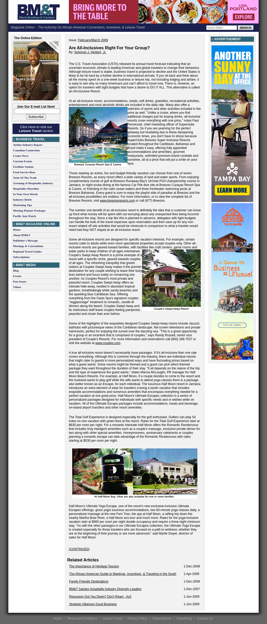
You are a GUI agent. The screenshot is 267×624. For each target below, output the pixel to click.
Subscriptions (21, 257)
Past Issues (19, 281)
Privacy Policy (137, 618)
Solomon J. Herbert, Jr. (90, 52)
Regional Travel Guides (27, 251)
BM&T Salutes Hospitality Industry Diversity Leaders (105, 589)
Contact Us (205, 618)
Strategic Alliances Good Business (93, 604)
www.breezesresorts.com (117, 200)
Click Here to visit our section (36, 129)
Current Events (22, 161)
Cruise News (20, 155)
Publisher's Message (25, 240)
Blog (16, 270)
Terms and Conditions (82, 618)
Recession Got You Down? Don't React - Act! (100, 596)
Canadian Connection (26, 150)
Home (16, 229)
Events (17, 276)
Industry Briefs (22, 199)
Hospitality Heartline (26, 188)
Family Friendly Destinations (88, 581)
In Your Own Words (25, 194)
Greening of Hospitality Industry (33, 183)
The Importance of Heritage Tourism (94, 566)
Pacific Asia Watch (24, 216)
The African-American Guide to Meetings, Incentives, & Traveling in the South (122, 574)
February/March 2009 (93, 40)
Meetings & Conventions (28, 246)
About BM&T (21, 235)
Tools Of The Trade (25, 177)
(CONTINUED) (79, 549)
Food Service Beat (24, 172)
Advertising (184, 618)
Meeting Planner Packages (29, 210)
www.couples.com (107, 343)
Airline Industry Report (27, 144)
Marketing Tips (22, 205)
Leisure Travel (112, 618)
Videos (17, 287)
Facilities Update (23, 166)
